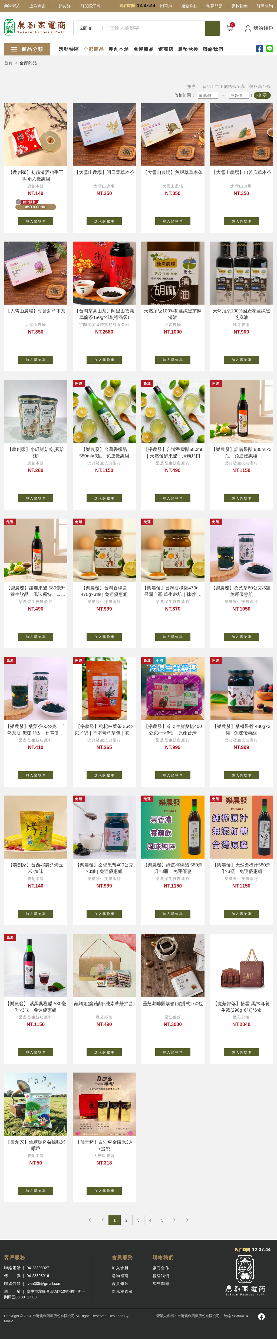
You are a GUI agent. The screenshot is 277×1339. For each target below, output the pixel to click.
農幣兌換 (188, 49)
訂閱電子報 (91, 6)
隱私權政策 (122, 1291)
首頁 (8, 63)
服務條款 (189, 6)
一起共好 (62, 6)
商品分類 (27, 49)
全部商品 (94, 49)
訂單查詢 (265, 6)
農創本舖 (118, 49)
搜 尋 (262, 95)
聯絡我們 (213, 49)
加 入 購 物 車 (39, 220)
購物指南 (240, 6)
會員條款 (120, 1283)
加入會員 (120, 1268)
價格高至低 (260, 86)
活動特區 (69, 49)
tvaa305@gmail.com (44, 1283)
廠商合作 (161, 1268)
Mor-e (8, 1321)
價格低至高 (234, 86)
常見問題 (214, 6)
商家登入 (12, 5)
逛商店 (166, 49)
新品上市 (210, 86)
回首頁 (166, 5)
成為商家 (37, 6)
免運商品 (143, 49)
